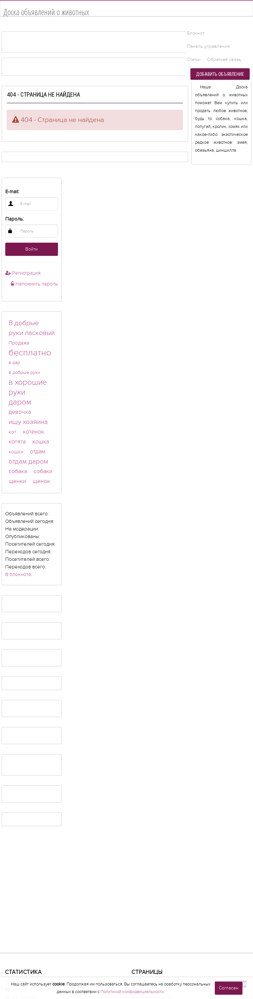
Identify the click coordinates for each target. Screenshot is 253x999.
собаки (43, 471)
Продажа (19, 343)
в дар (14, 362)
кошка (40, 441)
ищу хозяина (28, 422)
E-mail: (12, 192)
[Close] (244, 984)
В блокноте (18, 574)
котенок (33, 431)
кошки (16, 452)
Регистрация (23, 273)
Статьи (194, 59)
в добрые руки (24, 372)
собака (18, 471)
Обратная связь (224, 59)
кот (12, 432)
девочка (20, 412)
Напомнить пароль (34, 284)
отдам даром (28, 461)
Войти (31, 249)
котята (17, 441)
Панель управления (208, 46)
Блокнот (195, 33)
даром (20, 402)
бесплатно (30, 353)
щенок (41, 481)
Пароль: (14, 219)
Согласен (229, 988)
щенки (17, 481)
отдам (37, 451)
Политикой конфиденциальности (132, 991)
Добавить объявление (220, 74)
